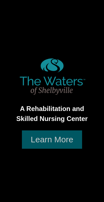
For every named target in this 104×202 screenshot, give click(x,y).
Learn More (52, 139)
